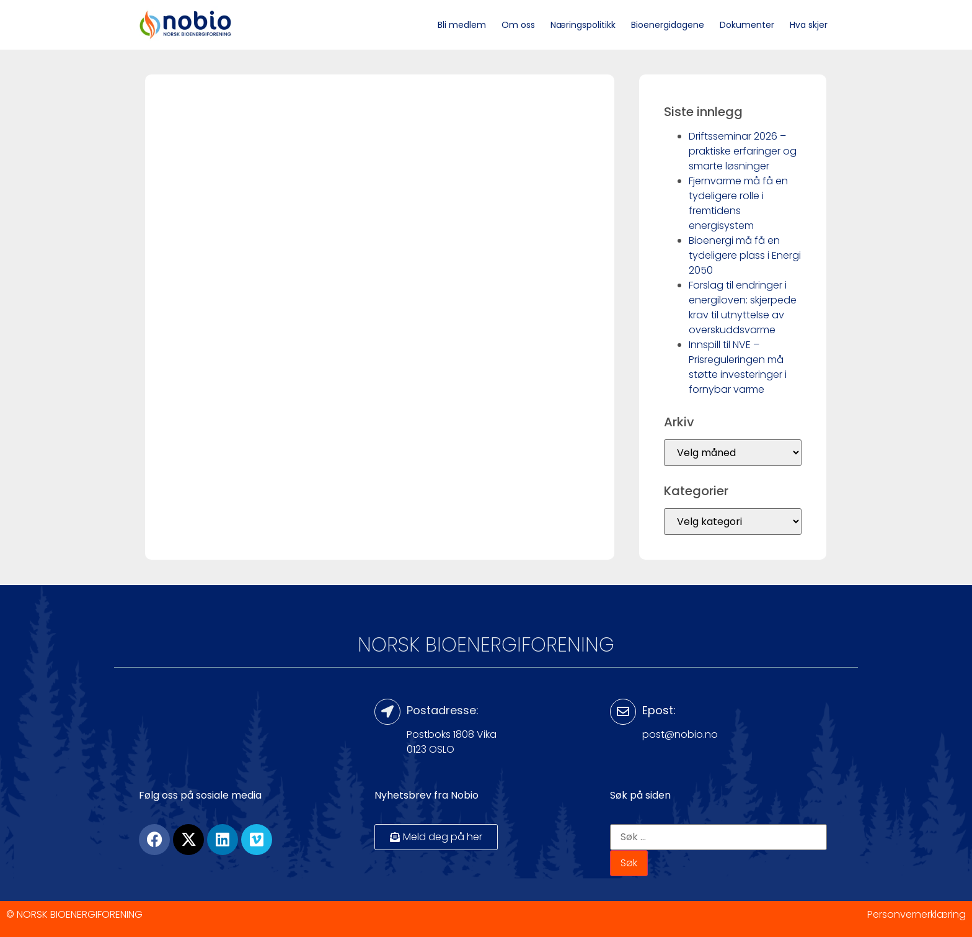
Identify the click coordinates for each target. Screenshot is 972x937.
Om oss (518, 25)
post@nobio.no (680, 734)
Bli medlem (462, 25)
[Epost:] (623, 712)
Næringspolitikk (583, 25)
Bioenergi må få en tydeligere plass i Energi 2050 (745, 255)
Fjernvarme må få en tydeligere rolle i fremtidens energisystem (738, 203)
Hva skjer (809, 25)
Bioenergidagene (667, 25)
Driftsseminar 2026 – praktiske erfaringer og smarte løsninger (743, 151)
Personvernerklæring (916, 914)
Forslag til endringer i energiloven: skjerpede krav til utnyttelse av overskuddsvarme (743, 307)
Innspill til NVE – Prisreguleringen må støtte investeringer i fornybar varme (738, 367)
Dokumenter (747, 25)
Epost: (659, 710)
